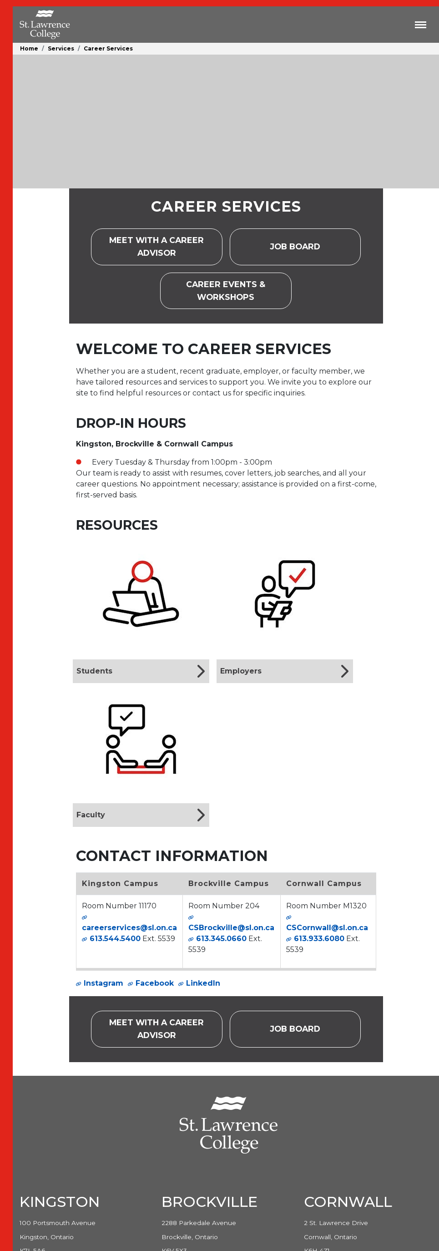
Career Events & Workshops (238, 290)
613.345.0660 (221, 938)
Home (29, 48)
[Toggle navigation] (420, 24)
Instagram (103, 983)
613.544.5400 (115, 938)
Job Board (304, 250)
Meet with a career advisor (165, 246)
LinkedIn (203, 983)
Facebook (155, 983)
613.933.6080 (319, 938)
